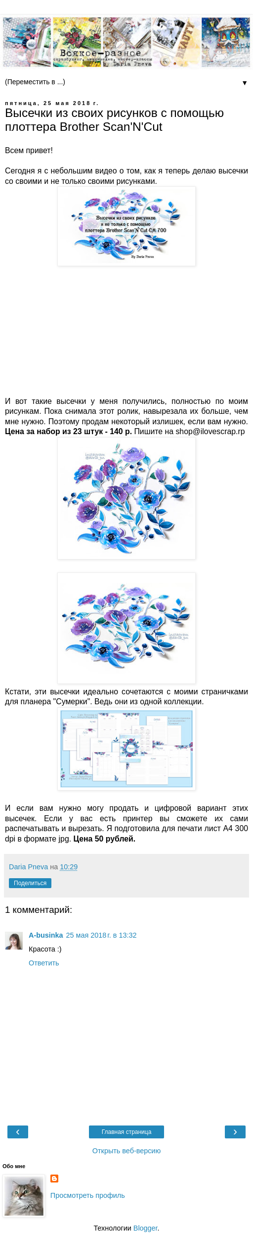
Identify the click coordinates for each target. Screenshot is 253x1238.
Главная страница (127, 1131)
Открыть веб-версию (126, 1151)
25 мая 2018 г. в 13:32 (101, 935)
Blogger (145, 1228)
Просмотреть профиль (87, 1195)
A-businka (46, 935)
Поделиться (30, 883)
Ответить (44, 963)
